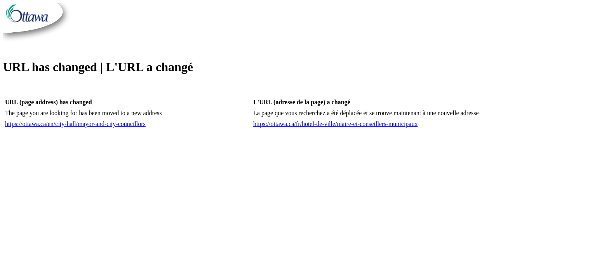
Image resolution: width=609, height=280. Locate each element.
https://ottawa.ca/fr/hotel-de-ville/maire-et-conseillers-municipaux (335, 124)
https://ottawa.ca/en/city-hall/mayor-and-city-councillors (75, 124)
